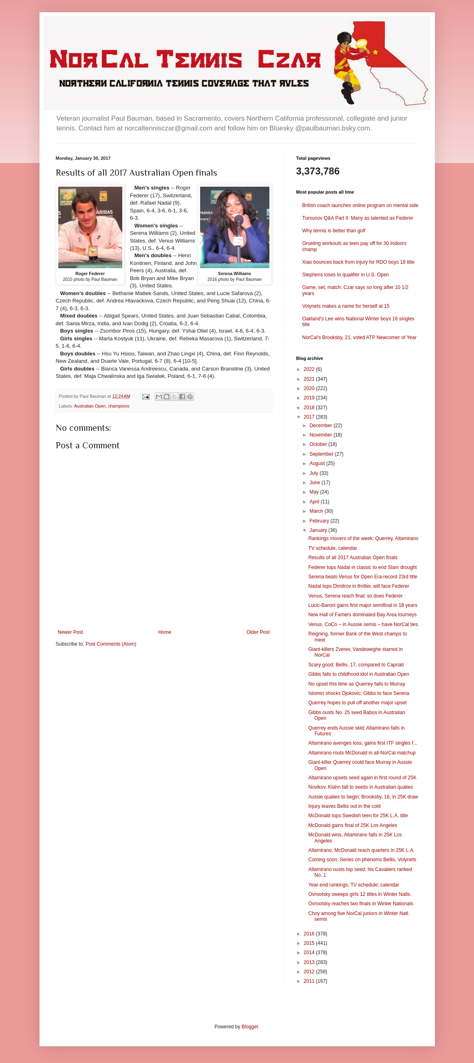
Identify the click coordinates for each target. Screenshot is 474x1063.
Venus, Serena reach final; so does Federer (355, 596)
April (314, 502)
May (314, 492)
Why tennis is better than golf (334, 231)
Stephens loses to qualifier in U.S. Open (345, 275)
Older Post (258, 632)
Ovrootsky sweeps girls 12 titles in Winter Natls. (359, 894)
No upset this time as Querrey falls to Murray (356, 684)
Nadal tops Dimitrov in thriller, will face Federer (358, 586)
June (315, 482)
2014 (310, 952)
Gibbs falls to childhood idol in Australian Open (358, 674)
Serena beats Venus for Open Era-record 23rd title (362, 577)
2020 (310, 388)
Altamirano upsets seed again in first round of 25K (362, 778)
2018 (310, 407)
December (321, 425)
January (318, 530)
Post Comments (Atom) (111, 644)
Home (164, 632)
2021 (310, 379)
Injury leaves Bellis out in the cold (344, 806)
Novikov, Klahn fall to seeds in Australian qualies (360, 787)
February (319, 521)
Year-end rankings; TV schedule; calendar (353, 885)
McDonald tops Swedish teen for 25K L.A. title (358, 815)
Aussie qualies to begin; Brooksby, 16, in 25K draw (363, 797)
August (317, 463)
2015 (310, 943)
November (321, 435)
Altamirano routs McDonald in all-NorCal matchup (361, 753)
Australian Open (90, 406)
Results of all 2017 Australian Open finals (352, 557)
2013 (310, 962)
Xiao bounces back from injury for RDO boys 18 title (358, 262)
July (314, 473)
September (322, 454)
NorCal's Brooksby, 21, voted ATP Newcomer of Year (359, 337)
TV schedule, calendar (332, 548)
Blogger (250, 1027)
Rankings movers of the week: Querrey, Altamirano (363, 538)
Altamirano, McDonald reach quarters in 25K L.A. (361, 850)
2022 (310, 369)
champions (118, 406)
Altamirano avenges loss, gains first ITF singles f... (362, 743)
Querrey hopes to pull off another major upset (357, 703)
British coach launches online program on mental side (360, 205)
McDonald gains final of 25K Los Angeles (352, 825)
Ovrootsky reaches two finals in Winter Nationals (360, 903)
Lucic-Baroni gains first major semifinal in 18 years (362, 605)
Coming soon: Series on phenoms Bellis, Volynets (362, 859)
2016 (310, 934)
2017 (310, 417)
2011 (310, 981)
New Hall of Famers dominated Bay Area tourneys (362, 615)
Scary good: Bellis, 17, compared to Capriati (355, 665)
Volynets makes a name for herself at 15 (346, 306)
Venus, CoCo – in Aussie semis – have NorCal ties (363, 624)
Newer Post (70, 632)
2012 (310, 972)
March (316, 511)
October (318, 444)
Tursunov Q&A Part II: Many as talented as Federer (357, 218)
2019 (310, 398)
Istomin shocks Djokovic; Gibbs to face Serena (358, 693)
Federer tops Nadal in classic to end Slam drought (362, 567)
